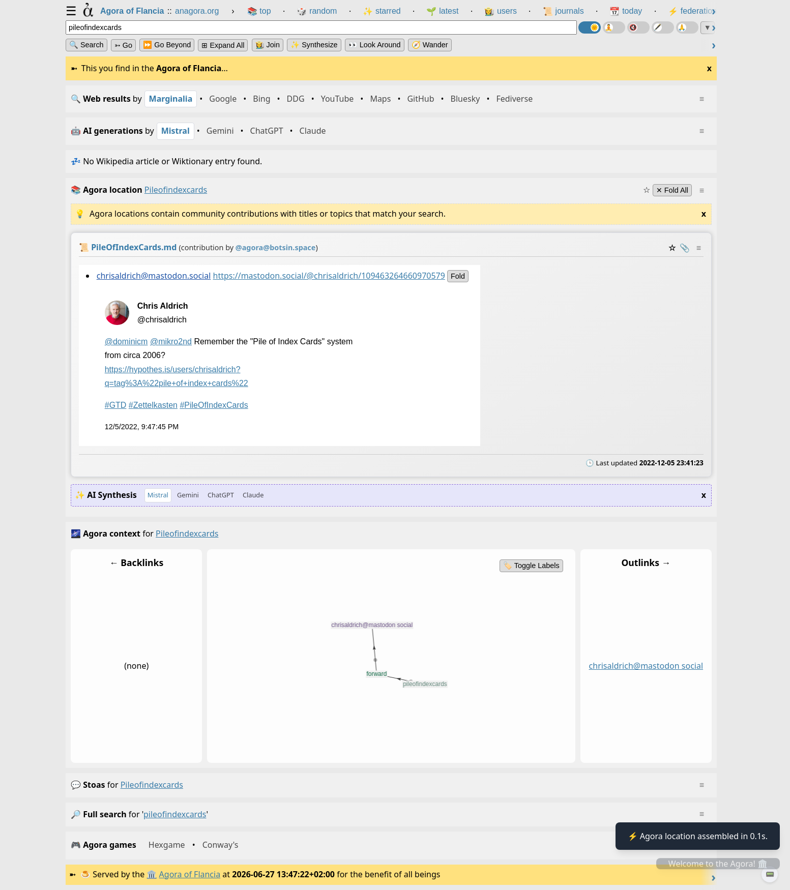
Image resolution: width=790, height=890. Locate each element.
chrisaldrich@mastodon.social (154, 275)
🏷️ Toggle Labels (531, 565)
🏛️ (152, 874)
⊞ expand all (222, 45)
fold (458, 276)
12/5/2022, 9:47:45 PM (142, 427)
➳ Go (123, 45)
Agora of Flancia (190, 874)
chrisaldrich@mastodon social (646, 666)
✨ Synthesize (313, 45)
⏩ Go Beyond (167, 45)
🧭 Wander (430, 45)
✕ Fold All (672, 190)
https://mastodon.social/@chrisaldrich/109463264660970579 (329, 275)
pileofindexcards (152, 784)
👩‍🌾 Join (267, 45)
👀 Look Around (374, 45)
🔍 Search (86, 45)
